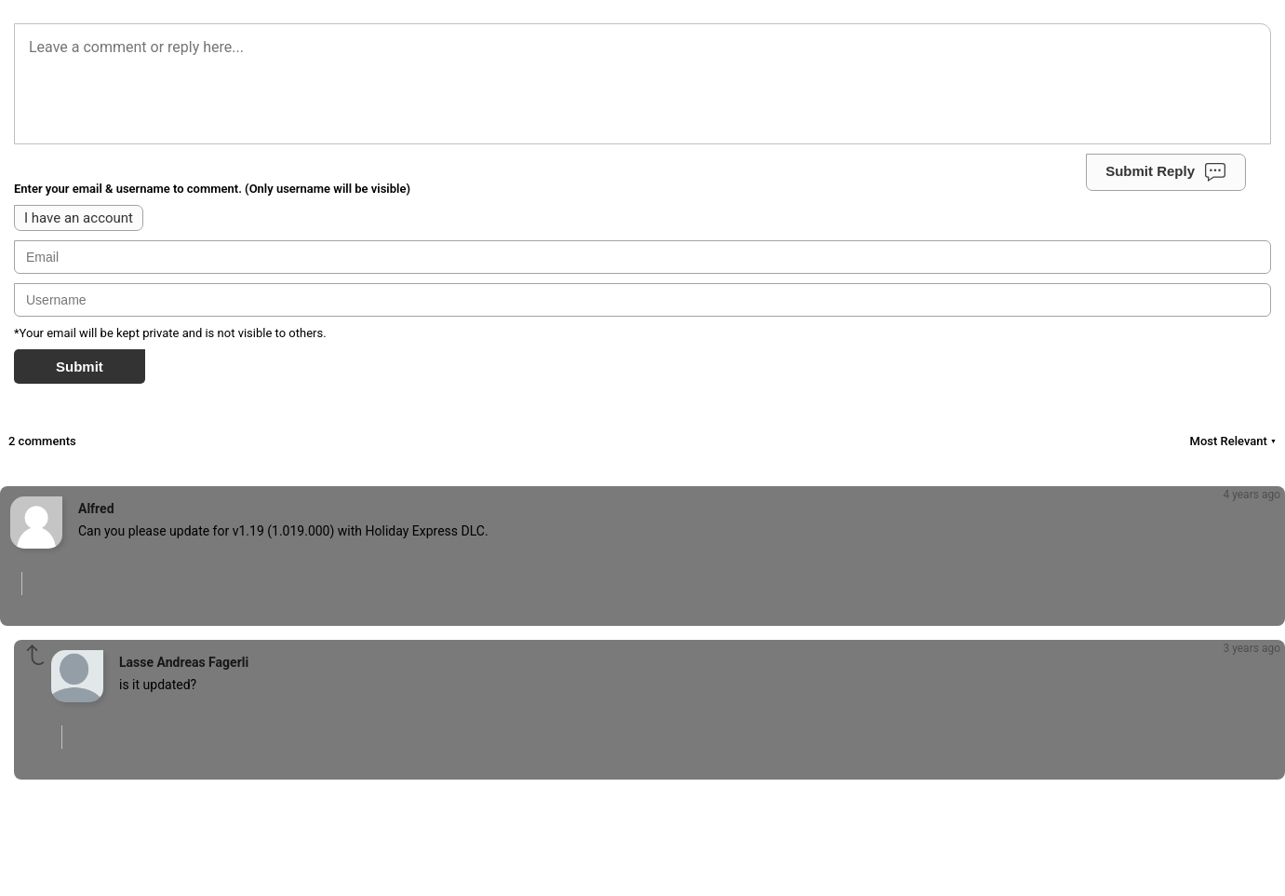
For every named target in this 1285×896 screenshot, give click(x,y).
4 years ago (1251, 494)
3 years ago (1251, 648)
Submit (79, 366)
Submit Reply (1165, 172)
